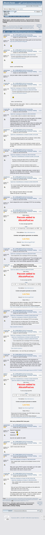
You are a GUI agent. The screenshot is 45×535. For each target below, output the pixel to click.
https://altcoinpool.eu (29, 232)
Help (11, 16)
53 (7, 28)
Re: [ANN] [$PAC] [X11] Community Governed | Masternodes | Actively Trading (25, 35)
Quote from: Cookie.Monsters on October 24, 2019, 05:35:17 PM (24, 315)
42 (22, 27)
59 (16, 28)
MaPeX (5, 210)
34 (10, 27)
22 (24, 25)
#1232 (40, 266)
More (27, 16)
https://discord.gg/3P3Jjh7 (28, 242)
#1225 (40, 110)
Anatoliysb (6, 454)
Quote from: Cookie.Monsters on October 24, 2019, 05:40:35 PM (24, 378)
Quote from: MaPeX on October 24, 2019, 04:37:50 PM (22, 269)
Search (14, 16)
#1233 (40, 312)
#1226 (40, 131)
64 (24, 28)
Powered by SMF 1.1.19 (16, 517)
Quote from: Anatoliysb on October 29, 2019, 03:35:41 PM (23, 478)
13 (11, 25)
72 (4, 29)
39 (18, 27)
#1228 (40, 178)
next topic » (40, 26)
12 (9, 25)
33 (9, 27)
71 (3, 29)
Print (40, 29)
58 (15, 28)
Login (18, 16)
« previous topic (39, 25)
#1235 (40, 355)
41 (20, 27)
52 (6, 28)
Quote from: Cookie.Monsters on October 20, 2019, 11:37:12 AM (24, 134)
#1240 (40, 474)
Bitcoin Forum (6, 19)
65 (25, 28)
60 (18, 28)
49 (32, 27)
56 (12, 28)
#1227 (40, 151)
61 (19, 28)
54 (9, 28)
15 (14, 25)
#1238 (40, 443)
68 (30, 28)
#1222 (40, 51)
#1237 (40, 426)
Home (7, 16)
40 (19, 27)
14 (12, 25)
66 (27, 28)
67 (28, 28)
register (21, 9)
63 (22, 28)
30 (4, 27)
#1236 (40, 375)
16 (15, 25)
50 (3, 28)
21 (23, 25)
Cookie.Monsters (8, 83)
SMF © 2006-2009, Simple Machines (31, 517)
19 (20, 25)
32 (7, 27)
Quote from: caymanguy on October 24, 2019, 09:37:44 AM (23, 253)
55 (10, 28)
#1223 (40, 71)
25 (28, 25)
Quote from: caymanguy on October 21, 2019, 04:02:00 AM (23, 114)
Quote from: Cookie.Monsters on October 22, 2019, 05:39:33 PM (24, 181)
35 (12, 27)
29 (3, 27)
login (17, 9)
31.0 (8, 13)
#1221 (40, 36)
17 (17, 25)
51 (4, 28)
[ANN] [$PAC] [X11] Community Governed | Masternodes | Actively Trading (18, 505)
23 (25, 25)
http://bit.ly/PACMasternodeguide (18, 41)
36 (13, 27)
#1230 (40, 211)
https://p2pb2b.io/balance (16, 326)
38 (16, 27)
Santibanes (7, 129)
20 (21, 25)
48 (31, 27)
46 (28, 27)
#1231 (40, 250)
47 (29, 27)
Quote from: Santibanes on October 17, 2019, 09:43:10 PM (23, 459)
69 (31, 28)
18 (18, 25)
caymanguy (7, 35)
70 (33, 28)
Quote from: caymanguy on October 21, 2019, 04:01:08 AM (23, 88)
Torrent (5, 14)
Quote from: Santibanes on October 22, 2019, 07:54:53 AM (23, 154)
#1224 (40, 84)
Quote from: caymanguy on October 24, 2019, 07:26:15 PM (23, 335)
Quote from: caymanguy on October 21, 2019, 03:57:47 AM (23, 54)
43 (23, 27)
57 (13, 28)
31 (6, 27)
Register (23, 16)
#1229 (40, 198)
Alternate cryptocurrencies (18, 19)
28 (33, 25)
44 (25, 27)
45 (26, 27)
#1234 (40, 331)
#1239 (40, 456)
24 (27, 25)
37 (15, 27)
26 (30, 25)
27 (31, 25)
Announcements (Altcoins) (32, 19)
